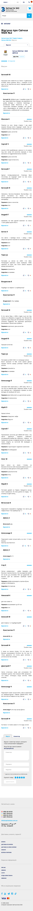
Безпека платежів (6, 852)
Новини (3, 870)
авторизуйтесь (9, 748)
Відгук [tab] (8, 736)
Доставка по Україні (7, 844)
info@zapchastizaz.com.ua (9, 820)
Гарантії (3, 849)
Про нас (3, 867)
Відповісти (4, 89)
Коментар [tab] (17, 736)
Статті (3, 872)
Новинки (3, 878)
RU (24, 2)
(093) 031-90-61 (7, 815)
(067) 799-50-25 (7, 813)
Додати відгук (10, 781)
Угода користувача (6, 875)
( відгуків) (11, 61)
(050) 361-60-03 (7, 811)
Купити (22, 56)
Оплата (3, 841)
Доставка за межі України (8, 847)
